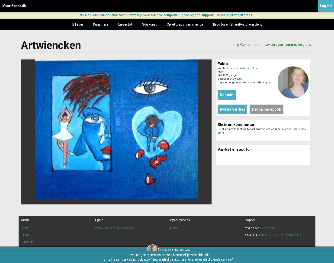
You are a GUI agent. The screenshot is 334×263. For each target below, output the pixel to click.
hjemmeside (268, 228)
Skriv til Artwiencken (168, 250)
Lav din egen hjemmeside (146, 255)
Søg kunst (149, 24)
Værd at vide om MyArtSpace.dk (114, 228)
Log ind (326, 6)
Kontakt (173, 228)
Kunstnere (100, 24)
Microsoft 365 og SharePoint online (279, 235)
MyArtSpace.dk (14, 6)
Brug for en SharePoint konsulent (237, 24)
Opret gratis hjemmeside (185, 24)
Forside (25, 228)
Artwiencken (250, 68)
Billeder (77, 24)
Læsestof (125, 24)
